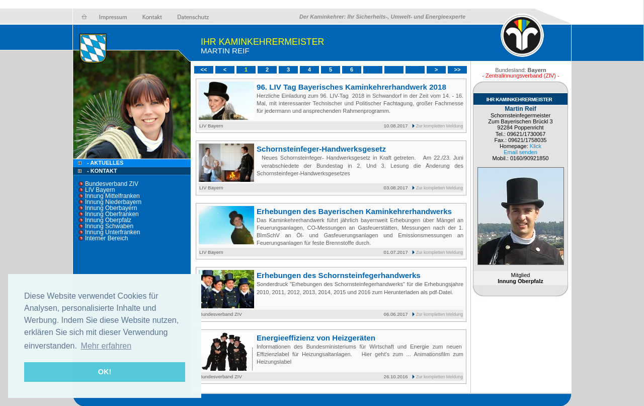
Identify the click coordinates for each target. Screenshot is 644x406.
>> (457, 69)
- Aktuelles (104, 163)
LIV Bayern (100, 189)
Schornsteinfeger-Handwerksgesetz (321, 149)
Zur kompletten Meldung (439, 125)
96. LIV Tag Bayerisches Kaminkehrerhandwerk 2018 (351, 87)
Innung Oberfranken (112, 214)
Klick (535, 146)
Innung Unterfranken (112, 232)
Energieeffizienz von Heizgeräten (316, 337)
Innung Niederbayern (113, 202)
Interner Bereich (106, 238)
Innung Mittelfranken (112, 195)
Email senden (520, 152)
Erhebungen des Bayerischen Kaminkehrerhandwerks (354, 211)
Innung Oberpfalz (108, 220)
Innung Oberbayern (111, 208)
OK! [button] (104, 372)
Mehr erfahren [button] (106, 346)
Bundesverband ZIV (111, 183)
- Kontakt (101, 171)
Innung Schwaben (109, 226)
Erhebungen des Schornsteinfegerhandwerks (339, 275)
